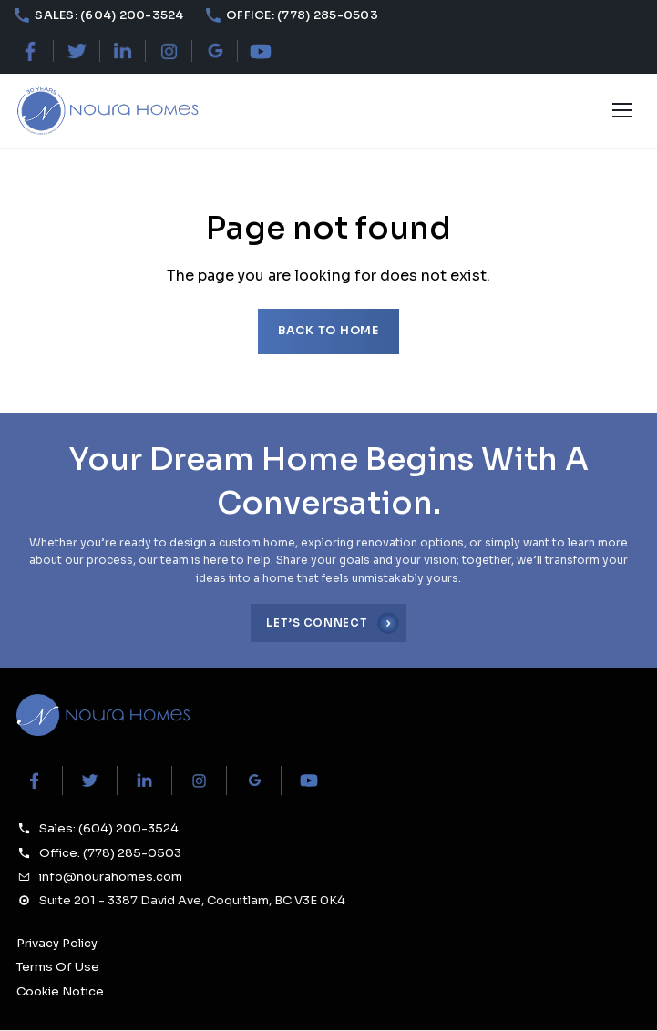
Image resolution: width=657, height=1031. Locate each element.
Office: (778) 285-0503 (110, 853)
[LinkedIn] (123, 51)
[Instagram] (169, 51)
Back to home (328, 330)
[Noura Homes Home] (103, 715)
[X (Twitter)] (76, 51)
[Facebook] (30, 51)
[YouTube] (261, 51)
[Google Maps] (215, 51)
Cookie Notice (60, 991)
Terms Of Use (57, 967)
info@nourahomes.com (110, 876)
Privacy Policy (57, 943)
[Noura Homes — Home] (107, 111)
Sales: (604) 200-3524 (109, 828)
